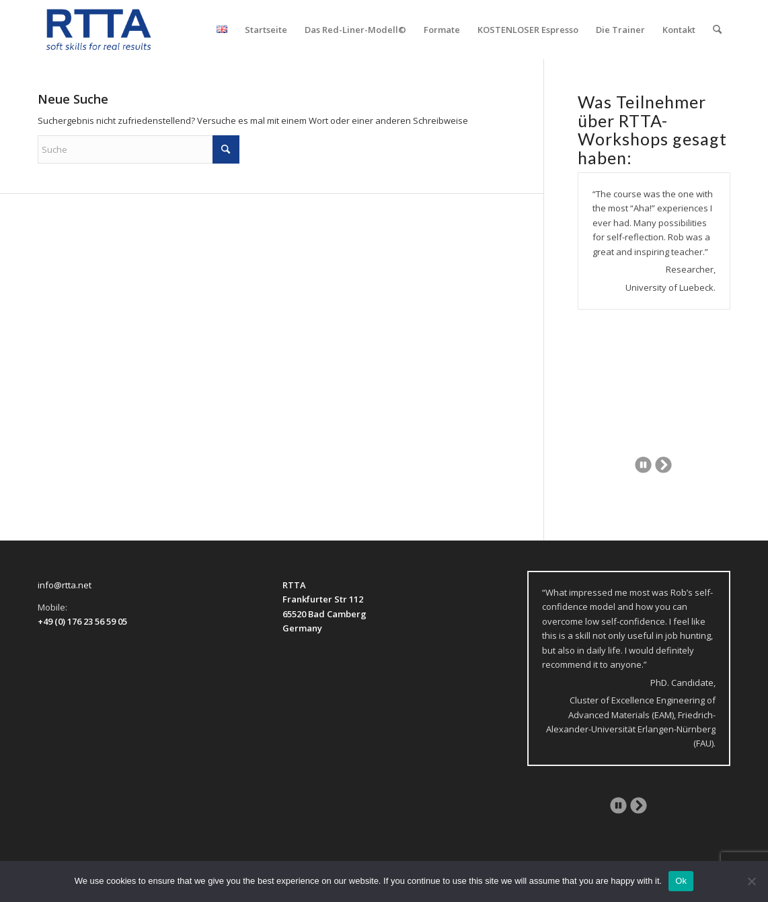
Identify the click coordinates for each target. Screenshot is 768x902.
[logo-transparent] (99, 29)
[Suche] (717, 29)
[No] (751, 881)
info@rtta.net (64, 585)
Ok (681, 881)
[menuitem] (222, 29)
